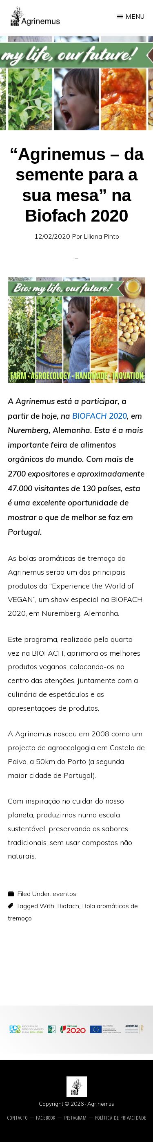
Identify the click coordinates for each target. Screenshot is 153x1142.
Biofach (68, 906)
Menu (135, 16)
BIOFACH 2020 (99, 416)
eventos (64, 893)
